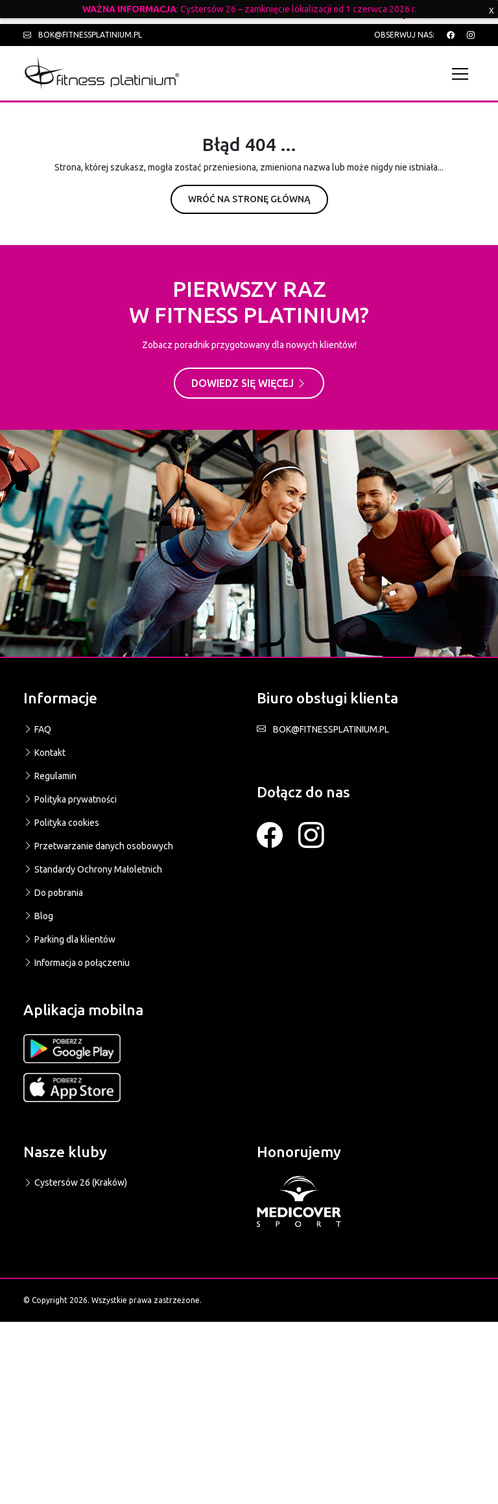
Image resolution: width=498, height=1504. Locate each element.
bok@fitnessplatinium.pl (82, 34)
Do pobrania (53, 892)
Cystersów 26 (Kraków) (75, 1182)
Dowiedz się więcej (249, 383)
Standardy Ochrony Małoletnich (92, 869)
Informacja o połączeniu (76, 963)
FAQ (37, 729)
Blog (38, 916)
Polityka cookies (61, 822)
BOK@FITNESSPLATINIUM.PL (323, 729)
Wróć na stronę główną (249, 199)
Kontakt (44, 752)
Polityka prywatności (70, 799)
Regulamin (50, 776)
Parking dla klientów (69, 939)
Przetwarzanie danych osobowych (98, 846)
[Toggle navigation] (463, 73)
